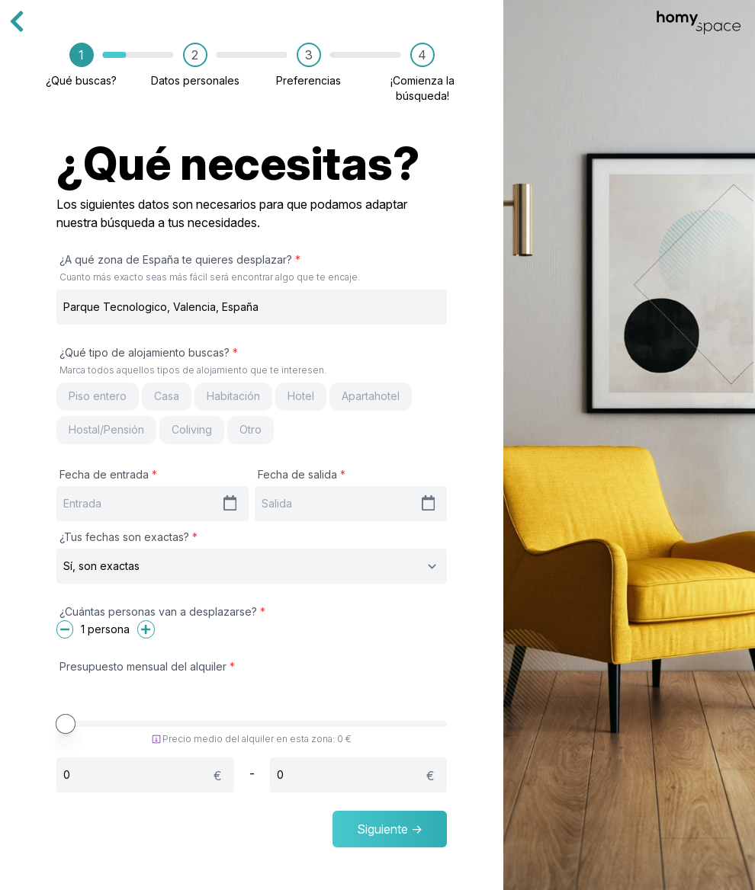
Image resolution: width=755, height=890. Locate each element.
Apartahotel (371, 395)
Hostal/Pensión (106, 429)
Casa (166, 395)
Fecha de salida (301, 474)
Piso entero (98, 395)
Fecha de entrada (108, 474)
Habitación (233, 395)
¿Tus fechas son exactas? (128, 536)
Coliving (192, 429)
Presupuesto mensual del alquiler (147, 666)
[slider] (65, 724)
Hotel (301, 395)
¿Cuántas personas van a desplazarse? (162, 611)
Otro (250, 429)
